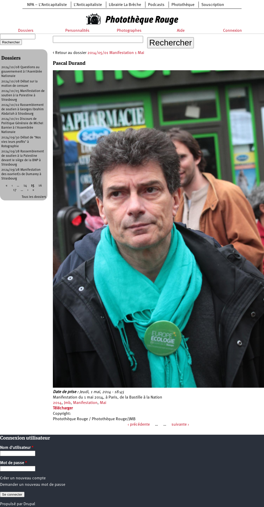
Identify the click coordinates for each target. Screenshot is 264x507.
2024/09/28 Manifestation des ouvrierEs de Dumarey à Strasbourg (21, 174)
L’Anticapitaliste (88, 5)
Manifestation (85, 403)
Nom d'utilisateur (17, 448)
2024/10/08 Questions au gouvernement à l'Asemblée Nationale (21, 72)
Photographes (129, 31)
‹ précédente (139, 425)
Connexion (232, 31)
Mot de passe (13, 463)
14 (25, 185)
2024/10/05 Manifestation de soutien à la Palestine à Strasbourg (23, 95)
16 (40, 185)
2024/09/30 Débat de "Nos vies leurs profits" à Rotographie (21, 142)
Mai (103, 403)
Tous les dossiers (34, 197)
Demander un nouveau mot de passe (32, 485)
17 (14, 190)
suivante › (180, 425)
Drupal (29, 504)
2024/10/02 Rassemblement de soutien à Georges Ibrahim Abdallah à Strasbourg (22, 109)
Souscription (212, 5)
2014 (57, 403)
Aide (181, 31)
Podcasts (156, 5)
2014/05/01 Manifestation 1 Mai (115, 53)
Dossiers (26, 31)
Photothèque (182, 5)
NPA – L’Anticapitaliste (47, 5)
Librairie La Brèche (125, 5)
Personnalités (77, 31)
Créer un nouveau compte (23, 478)
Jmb (67, 403)
